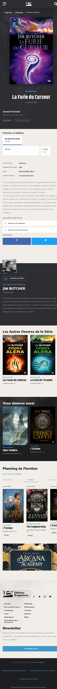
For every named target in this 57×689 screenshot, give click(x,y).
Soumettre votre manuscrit (11, 621)
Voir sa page (8, 292)
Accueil (7, 604)
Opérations (9, 617)
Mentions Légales (37, 662)
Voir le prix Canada (22, 120)
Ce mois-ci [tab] (30, 480)
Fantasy (22, 163)
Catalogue (8, 12)
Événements (29, 607)
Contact (27, 610)
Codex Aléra (19, 12)
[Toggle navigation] (6, 4)
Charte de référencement (28, 679)
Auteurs (27, 614)
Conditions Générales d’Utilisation (14, 670)
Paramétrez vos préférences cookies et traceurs (28, 687)
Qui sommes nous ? (12, 607)
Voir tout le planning (12, 474)
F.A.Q (6, 614)
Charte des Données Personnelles (42, 670)
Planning (28, 604)
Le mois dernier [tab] (8, 480)
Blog (26, 617)
